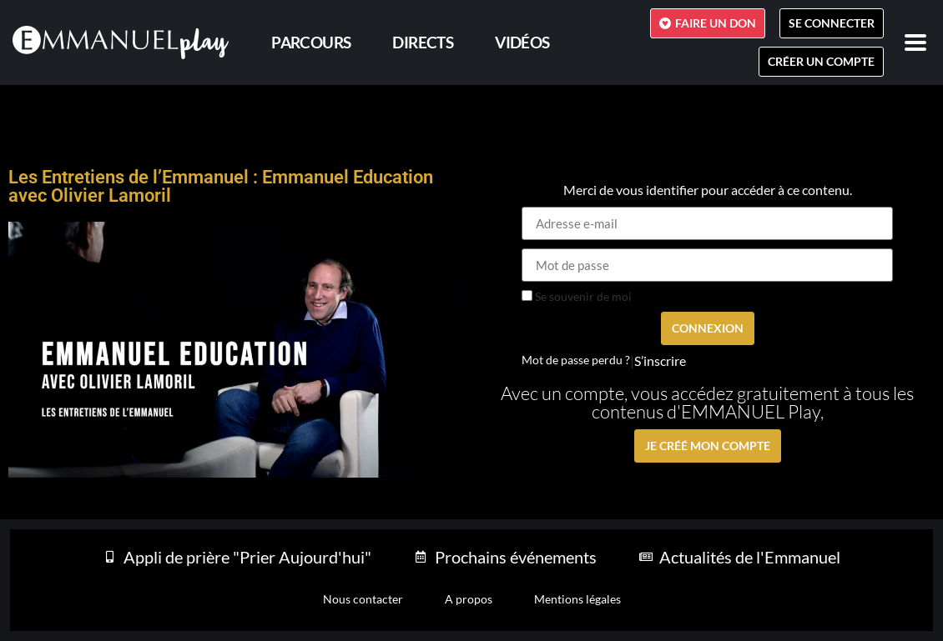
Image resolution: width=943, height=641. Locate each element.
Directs (422, 42)
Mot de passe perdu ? (576, 360)
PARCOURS (310, 42)
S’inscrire (660, 360)
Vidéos (522, 42)
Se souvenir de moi (577, 296)
